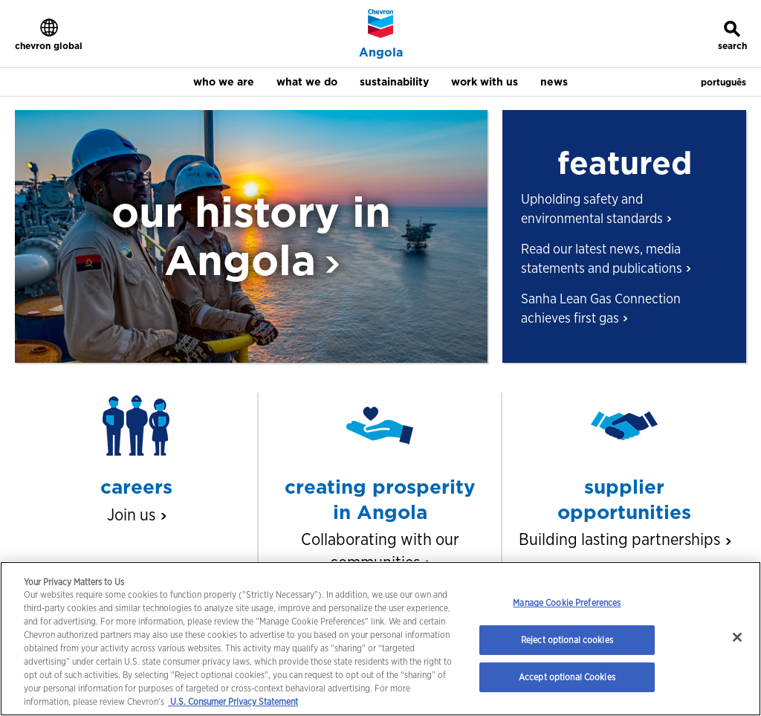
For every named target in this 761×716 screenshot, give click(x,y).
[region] (380, 638)
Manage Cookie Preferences (567, 602)
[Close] (737, 637)
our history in (251, 235)
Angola (381, 53)
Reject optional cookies (567, 639)
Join (135, 514)
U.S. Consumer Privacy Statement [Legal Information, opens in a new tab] (233, 701)
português (723, 82)
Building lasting (624, 539)
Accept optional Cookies (567, 677)
